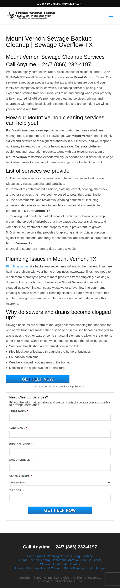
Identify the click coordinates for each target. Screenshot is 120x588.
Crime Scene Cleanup (34, 560)
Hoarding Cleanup (26, 568)
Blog (77, 556)
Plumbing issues (17, 266)
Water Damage (74, 568)
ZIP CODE (16, 490)
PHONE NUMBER (20, 444)
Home (31, 556)
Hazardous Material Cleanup (71, 560)
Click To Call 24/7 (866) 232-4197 (60, 3)
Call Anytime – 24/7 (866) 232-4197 (60, 546)
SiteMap (87, 556)
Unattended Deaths (66, 564)
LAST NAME (18, 428)
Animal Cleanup (51, 568)
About (41, 556)
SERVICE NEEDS (20, 475)
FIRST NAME (19, 410)
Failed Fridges (96, 568)
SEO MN (78, 581)
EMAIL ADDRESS (20, 459)
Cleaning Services (59, 556)
